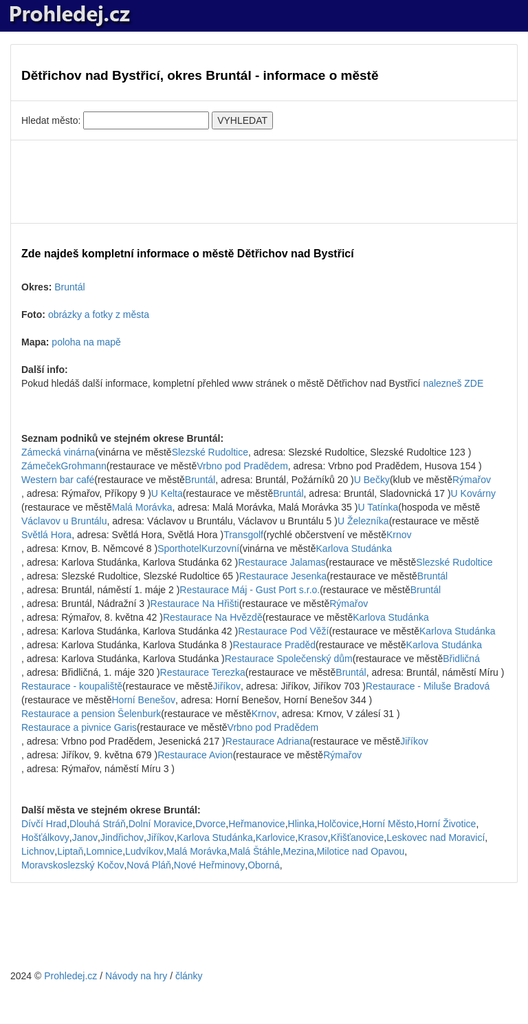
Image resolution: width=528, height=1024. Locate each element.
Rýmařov (471, 479)
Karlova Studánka (354, 548)
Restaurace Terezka (202, 672)
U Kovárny (473, 493)
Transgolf (243, 534)
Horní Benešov (144, 699)
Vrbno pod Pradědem (242, 465)
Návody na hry (136, 975)
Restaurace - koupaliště (71, 686)
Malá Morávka (142, 507)
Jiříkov (227, 686)
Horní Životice (446, 823)
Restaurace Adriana (268, 741)
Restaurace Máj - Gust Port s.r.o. (249, 589)
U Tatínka (378, 507)
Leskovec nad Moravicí (435, 837)
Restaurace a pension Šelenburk (91, 713)
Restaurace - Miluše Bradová (428, 686)
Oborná (264, 865)
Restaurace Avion (194, 754)
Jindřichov (122, 837)
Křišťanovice (357, 837)
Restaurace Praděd (274, 644)
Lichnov (37, 851)
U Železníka (363, 520)
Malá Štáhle (255, 851)
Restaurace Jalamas (282, 562)
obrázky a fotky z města (98, 314)
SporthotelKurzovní (198, 548)
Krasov (313, 837)
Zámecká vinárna (58, 452)
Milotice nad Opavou (361, 851)
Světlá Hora (46, 534)
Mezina (298, 851)
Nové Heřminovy (209, 865)
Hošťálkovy (45, 837)
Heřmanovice (256, 823)
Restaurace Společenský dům (289, 658)
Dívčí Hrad (44, 823)
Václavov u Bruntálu (64, 520)
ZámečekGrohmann (64, 465)
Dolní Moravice (160, 823)
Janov (85, 837)
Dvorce (210, 823)
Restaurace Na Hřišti (195, 603)
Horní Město (388, 823)
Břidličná (461, 658)
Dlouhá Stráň (97, 823)
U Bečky (372, 479)
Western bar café (57, 479)
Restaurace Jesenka (283, 576)
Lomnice (104, 851)
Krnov (399, 534)
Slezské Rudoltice (210, 452)
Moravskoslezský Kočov (72, 865)
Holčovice (338, 823)
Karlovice (276, 837)
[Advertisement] (264, 182)
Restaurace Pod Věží (283, 631)
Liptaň (70, 851)
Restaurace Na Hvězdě (213, 617)
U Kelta (167, 493)
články (189, 975)
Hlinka (301, 823)
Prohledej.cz (70, 975)
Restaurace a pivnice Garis (79, 727)
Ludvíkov (144, 851)
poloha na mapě (86, 342)
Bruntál (69, 286)
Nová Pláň (148, 865)
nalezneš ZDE (453, 383)
